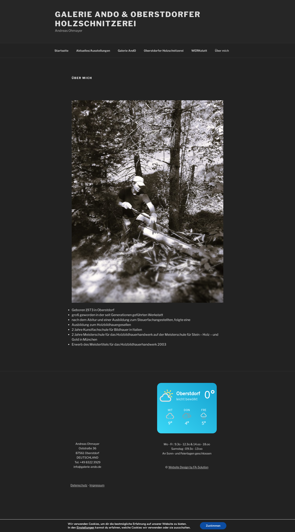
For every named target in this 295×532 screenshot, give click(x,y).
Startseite (61, 50)
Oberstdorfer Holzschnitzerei (164, 50)
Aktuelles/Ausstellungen (93, 50)
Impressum (97, 485)
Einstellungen (85, 527)
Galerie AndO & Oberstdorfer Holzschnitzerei (128, 19)
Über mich (222, 50)
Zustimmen (213, 525)
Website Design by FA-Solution (188, 467)
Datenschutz (78, 485)
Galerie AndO (127, 50)
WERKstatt (199, 50)
